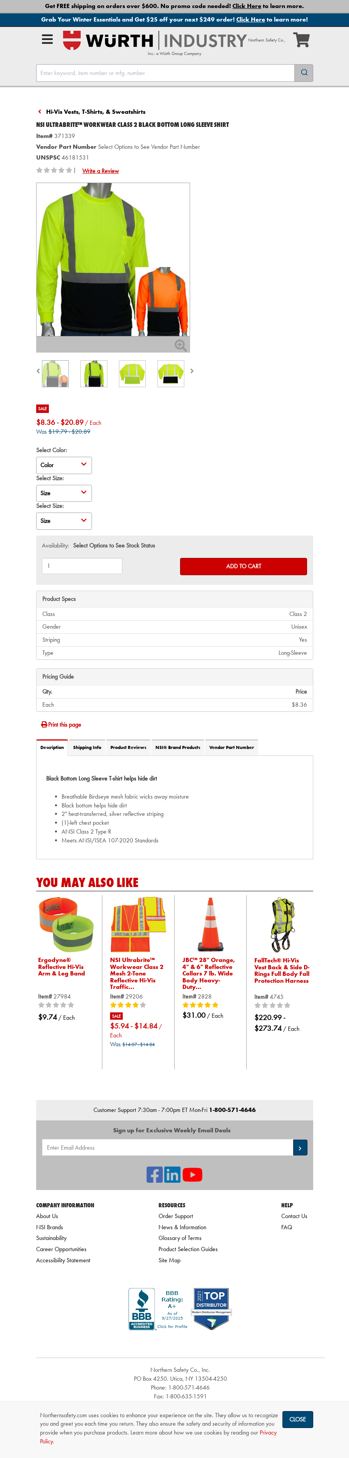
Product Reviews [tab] (128, 747)
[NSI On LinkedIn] (172, 1179)
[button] (300, 1147)
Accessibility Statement (63, 1260)
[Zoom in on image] (113, 259)
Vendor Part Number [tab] (231, 747)
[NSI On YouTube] (192, 1179)
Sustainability (51, 1238)
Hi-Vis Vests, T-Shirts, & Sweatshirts (95, 111)
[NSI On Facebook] (155, 1179)
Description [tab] (52, 747)
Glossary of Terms (180, 1238)
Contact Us (294, 1216)
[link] (180, 1344)
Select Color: (51, 450)
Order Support (176, 1216)
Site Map (169, 1260)
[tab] (175, 807)
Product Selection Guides (188, 1249)
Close (297, 1419)
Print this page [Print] (60, 724)
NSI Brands (49, 1227)
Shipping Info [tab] (87, 747)
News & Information (182, 1227)
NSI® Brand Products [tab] (177, 747)
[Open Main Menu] (47, 39)
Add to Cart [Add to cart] (243, 566)
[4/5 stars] (138, 1005)
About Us (47, 1216)
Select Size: (50, 478)
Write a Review (100, 171)
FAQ (286, 1227)
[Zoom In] (181, 348)
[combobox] (174, 73)
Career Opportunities (61, 1249)
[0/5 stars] (66, 1005)
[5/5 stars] (210, 1005)
